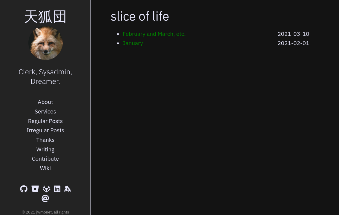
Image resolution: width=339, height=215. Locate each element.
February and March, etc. (154, 33)
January (133, 43)
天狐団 (45, 16)
